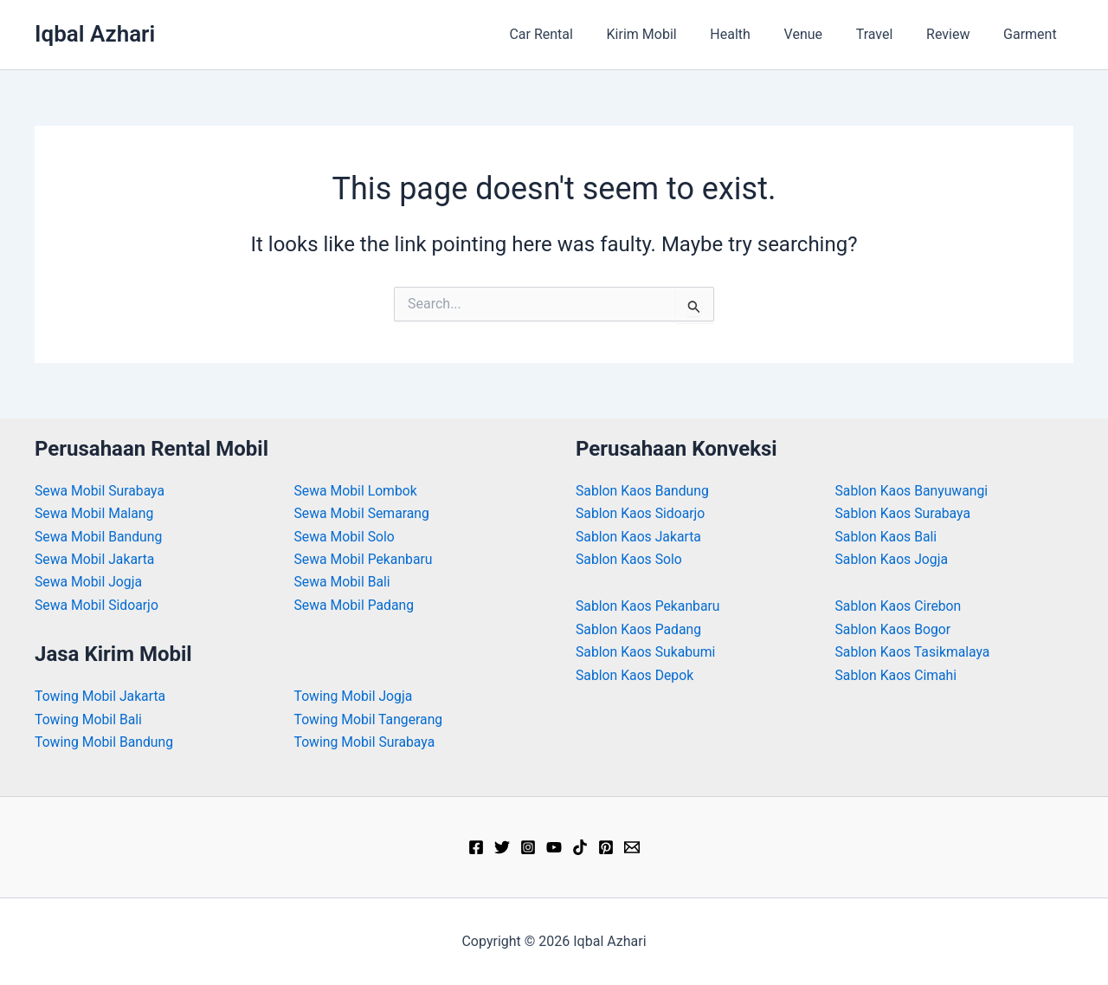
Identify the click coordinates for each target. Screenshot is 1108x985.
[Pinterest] (606, 847)
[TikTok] (580, 847)
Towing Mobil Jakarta (101, 696)
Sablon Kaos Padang (639, 629)
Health (756, 34)
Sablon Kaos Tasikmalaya (914, 652)
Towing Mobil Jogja (354, 696)
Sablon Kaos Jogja (892, 559)
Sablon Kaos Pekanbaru (649, 606)
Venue (823, 34)
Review (956, 34)
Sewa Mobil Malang (95, 513)
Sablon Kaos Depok (635, 675)
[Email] (632, 847)
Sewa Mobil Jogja (89, 582)
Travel (888, 34)
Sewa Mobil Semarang (363, 513)
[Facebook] (476, 847)
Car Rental (579, 34)
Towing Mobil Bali (89, 719)
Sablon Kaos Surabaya (904, 513)
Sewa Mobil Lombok (357, 491)
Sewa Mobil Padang (355, 605)
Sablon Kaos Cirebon (899, 606)
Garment (1033, 34)
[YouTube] (554, 847)
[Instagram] (528, 847)
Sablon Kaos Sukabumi (647, 652)
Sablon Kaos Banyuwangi (912, 491)
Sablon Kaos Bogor (894, 629)
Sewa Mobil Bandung (99, 536)
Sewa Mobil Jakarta (96, 559)
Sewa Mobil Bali (343, 582)
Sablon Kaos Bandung (643, 491)
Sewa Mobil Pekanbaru (364, 559)
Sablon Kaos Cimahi (897, 675)
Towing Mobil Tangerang (369, 719)
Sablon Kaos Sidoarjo (641, 513)
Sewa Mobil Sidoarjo (97, 605)
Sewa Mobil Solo (345, 536)
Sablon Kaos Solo (630, 559)
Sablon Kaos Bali (887, 536)
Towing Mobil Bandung (105, 742)
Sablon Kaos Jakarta (639, 536)
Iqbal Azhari (95, 34)
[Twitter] (502, 847)
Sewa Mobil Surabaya (100, 491)
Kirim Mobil (673, 34)
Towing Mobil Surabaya (365, 742)
